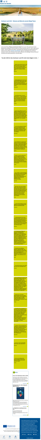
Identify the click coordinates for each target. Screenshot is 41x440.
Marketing (35, 434)
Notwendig (24, 434)
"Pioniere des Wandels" (15, 50)
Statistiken (30, 434)
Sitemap (15, 436)
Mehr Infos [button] (35, 432)
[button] (1, 10)
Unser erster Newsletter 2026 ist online (20, 375)
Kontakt (4, 436)
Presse (10, 436)
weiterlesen (25, 383)
